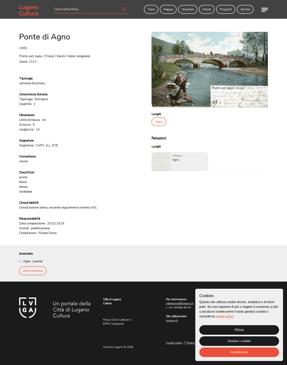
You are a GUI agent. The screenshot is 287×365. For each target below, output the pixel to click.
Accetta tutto (239, 352)
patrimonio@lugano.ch (180, 303)
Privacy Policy (194, 343)
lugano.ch (172, 320)
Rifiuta (239, 330)
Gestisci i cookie (239, 341)
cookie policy (224, 316)
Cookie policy (174, 343)
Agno (159, 121)
